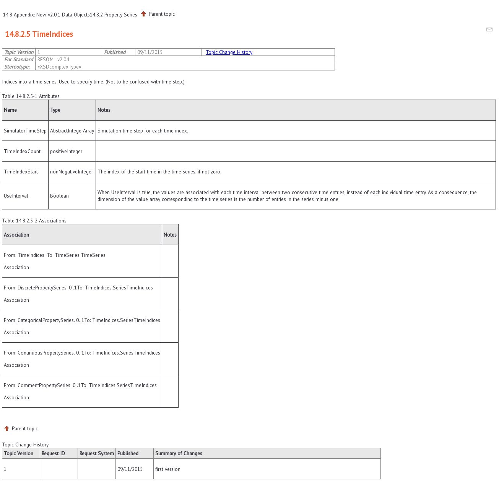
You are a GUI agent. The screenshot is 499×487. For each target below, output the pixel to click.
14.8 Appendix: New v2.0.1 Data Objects (46, 14)
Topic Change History (229, 52)
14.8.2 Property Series (113, 14)
